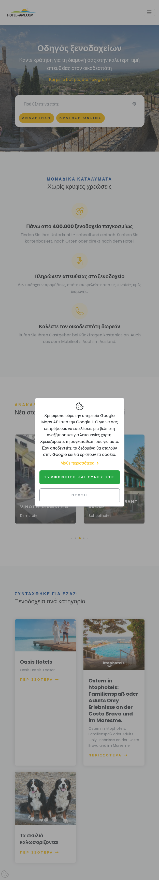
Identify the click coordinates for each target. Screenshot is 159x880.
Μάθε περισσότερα (80, 463)
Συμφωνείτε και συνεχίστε (80, 477)
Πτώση (79, 495)
